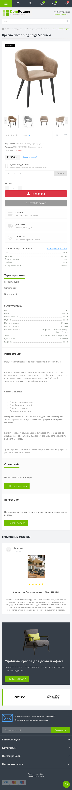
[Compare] (65, 135)
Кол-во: (8, 183)
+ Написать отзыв (17, 486)
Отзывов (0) (10, 288)
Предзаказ (36, 194)
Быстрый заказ (36, 203)
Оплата (19, 212)
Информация (11, 281)
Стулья (46, 29)
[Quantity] (13, 188)
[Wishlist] (57, 135)
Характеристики (14, 275)
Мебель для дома (14, 29)
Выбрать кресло (17, 678)
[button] (30, 3)
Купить (60, 173)
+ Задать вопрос (16, 522)
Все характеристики (57, 248)
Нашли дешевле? (29, 157)
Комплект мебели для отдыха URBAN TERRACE (36, 592)
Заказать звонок (61, 14)
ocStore (41, 774)
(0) (29, 135)
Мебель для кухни (32, 29)
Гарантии (20, 236)
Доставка (20, 224)
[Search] (67, 21)
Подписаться (60, 730)
